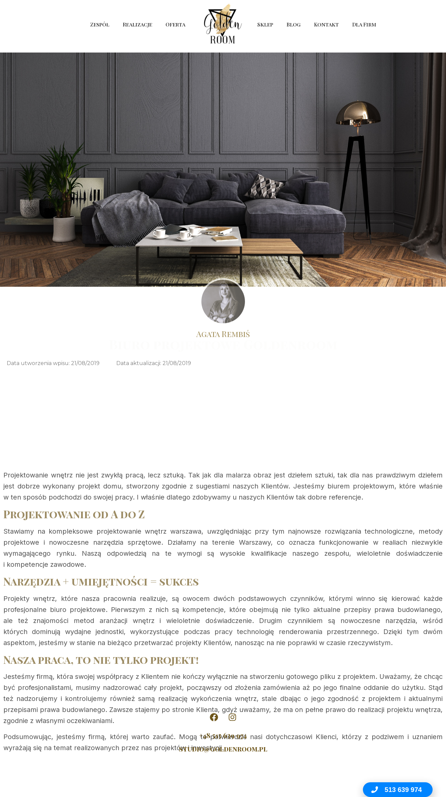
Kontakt (326, 24)
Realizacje (137, 24)
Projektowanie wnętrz (38, 581)
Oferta (177, 24)
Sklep (265, 24)
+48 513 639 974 (223, 735)
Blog (293, 24)
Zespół (99, 24)
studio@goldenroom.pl (223, 748)
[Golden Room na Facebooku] (213, 717)
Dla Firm (364, 24)
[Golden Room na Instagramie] (232, 717)
